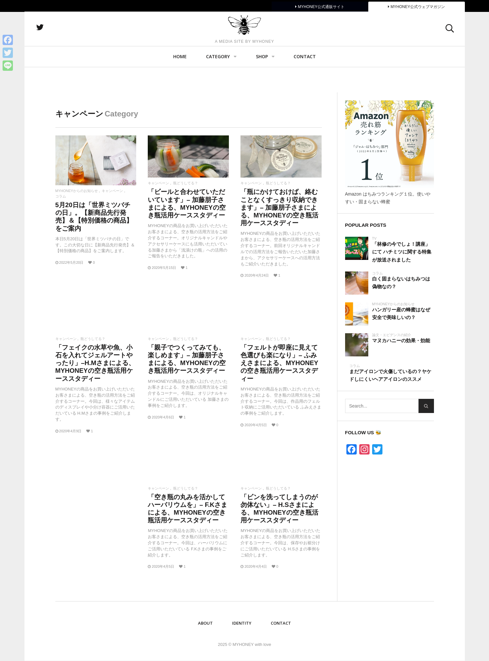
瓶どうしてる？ (185, 183)
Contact (305, 82)
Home (180, 82)
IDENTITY (241, 623)
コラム (60, 196)
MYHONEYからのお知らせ (76, 191)
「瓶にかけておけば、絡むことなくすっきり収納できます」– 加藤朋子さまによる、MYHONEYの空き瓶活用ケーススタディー (279, 207)
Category (218, 82)
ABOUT (205, 623)
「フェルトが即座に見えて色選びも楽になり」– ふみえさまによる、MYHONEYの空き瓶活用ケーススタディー (279, 363)
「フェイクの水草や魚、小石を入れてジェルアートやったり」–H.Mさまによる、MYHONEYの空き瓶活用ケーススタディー (95, 363)
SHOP (262, 82)
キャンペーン (112, 191)
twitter (71, 40)
